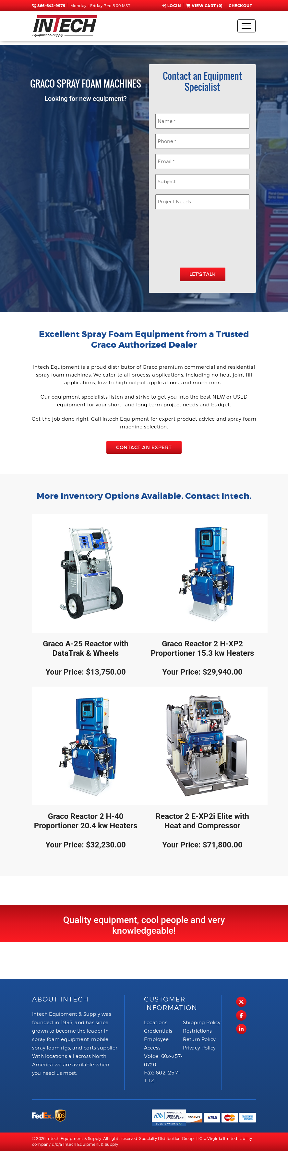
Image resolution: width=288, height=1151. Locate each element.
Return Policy (199, 1039)
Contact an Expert (144, 447)
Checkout (240, 5)
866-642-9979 (48, 5)
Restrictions (197, 1031)
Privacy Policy (199, 1048)
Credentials (158, 1031)
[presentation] (204, 239)
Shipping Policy (202, 1022)
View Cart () (204, 5)
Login (171, 5)
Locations (155, 1022)
